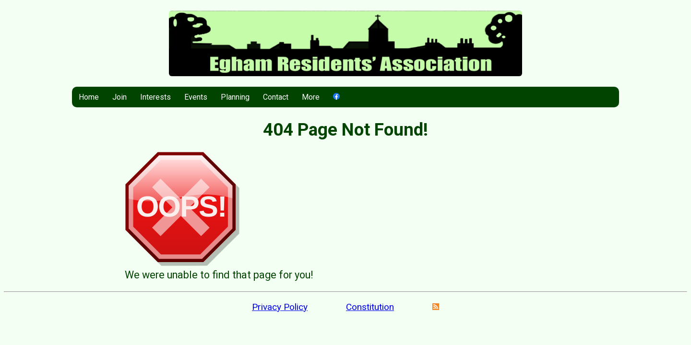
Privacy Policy (280, 306)
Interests (155, 97)
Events (195, 97)
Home (89, 97)
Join (119, 97)
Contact (275, 97)
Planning (235, 97)
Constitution (370, 306)
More (311, 97)
